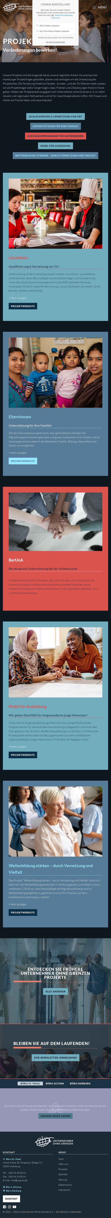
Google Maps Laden (55, 1116)
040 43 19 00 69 (17, 1176)
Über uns (63, 1164)
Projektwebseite (23, 306)
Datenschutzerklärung (63, 15)
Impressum (64, 1189)
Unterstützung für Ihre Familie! (55, 126)
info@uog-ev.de (19, 1180)
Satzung (62, 1179)
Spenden (63, 1174)
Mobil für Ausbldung (55, 145)
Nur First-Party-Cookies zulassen (53, 31)
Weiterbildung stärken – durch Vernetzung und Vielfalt (55, 155)
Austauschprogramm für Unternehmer (55, 136)
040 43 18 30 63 (17, 1172)
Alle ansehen (56, 991)
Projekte (62, 1169)
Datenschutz (65, 1184)
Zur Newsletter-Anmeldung (55, 1057)
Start (61, 1158)
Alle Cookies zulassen (48, 26)
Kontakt (11, 1198)
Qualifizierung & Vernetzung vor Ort (55, 116)
